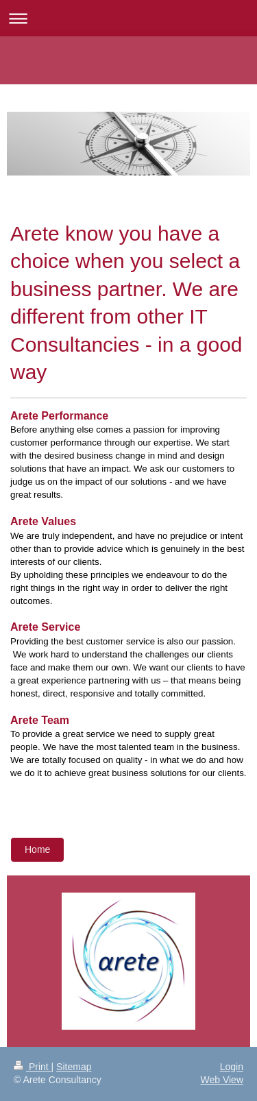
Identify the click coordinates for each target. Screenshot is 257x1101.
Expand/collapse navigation (128, 18)
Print (32, 1066)
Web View (221, 1079)
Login (231, 1066)
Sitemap (73, 1066)
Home (37, 849)
